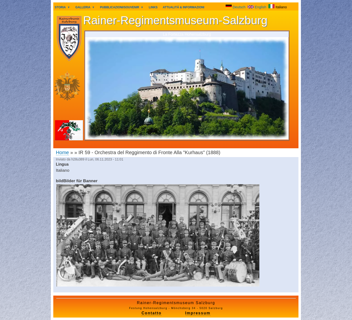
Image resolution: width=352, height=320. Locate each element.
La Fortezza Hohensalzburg (187, 34)
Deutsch (236, 7)
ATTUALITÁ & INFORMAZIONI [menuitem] (183, 7)
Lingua (62, 164)
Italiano (277, 7)
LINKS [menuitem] (153, 7)
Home (62, 152)
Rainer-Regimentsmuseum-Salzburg (175, 20)
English (257, 7)
